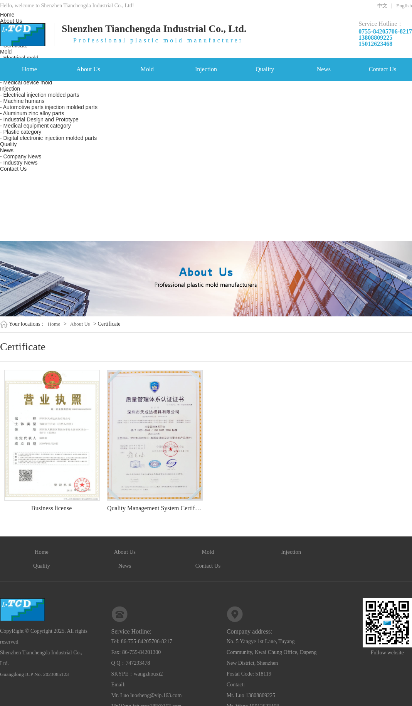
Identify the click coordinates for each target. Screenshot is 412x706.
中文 (380, 5)
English (403, 5)
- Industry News (18, 163)
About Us (88, 69)
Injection (206, 69)
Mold (147, 69)
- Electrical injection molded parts (39, 95)
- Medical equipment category (35, 126)
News (324, 69)
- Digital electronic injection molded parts (48, 138)
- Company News (20, 156)
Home (29, 69)
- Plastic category (20, 132)
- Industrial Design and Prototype (39, 119)
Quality (265, 69)
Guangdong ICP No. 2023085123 (36, 661)
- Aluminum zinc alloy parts (32, 113)
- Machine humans (22, 101)
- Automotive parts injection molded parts (49, 107)
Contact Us (383, 69)
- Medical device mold (26, 82)
